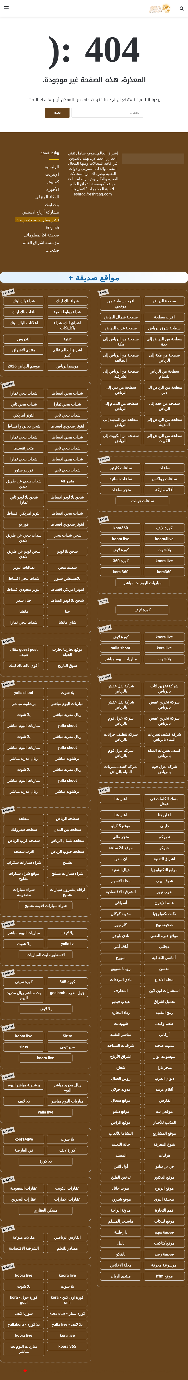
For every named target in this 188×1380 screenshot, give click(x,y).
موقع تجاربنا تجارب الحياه (67, 652)
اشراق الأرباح (120, 1056)
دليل (120, 1243)
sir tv (23, 1047)
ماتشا (23, 611)
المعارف (121, 990)
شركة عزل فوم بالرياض (120, 721)
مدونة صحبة (164, 1045)
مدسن (164, 968)
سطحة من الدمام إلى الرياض (121, 406)
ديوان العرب (164, 1078)
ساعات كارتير (121, 468)
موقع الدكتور (164, 1177)
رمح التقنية (164, 1012)
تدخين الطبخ (120, 1177)
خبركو (164, 848)
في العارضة (23, 1150)
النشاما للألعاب (121, 1133)
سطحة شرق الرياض (164, 328)
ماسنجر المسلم (120, 1221)
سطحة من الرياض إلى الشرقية (121, 374)
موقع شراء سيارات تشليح (23, 876)
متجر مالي (120, 837)
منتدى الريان (121, 1276)
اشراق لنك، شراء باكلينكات (67, 325)
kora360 (120, 528)
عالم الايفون (164, 902)
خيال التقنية (120, 870)
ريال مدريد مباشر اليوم (67, 1088)
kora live (164, 648)
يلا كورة (45, 1161)
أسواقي (121, 902)
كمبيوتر (53, 181)
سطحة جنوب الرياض (67, 851)
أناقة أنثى (120, 946)
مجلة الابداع (164, 979)
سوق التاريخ (67, 665)
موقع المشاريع (164, 1133)
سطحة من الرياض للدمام (164, 374)
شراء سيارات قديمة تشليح (45, 905)
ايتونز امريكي (23, 415)
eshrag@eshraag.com (93, 194)
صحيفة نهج (164, 924)
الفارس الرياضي (67, 1237)
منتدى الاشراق (23, 350)
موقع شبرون (120, 1199)
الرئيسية (52, 166)
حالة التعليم (120, 1144)
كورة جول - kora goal (23, 1300)
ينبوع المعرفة (164, 1144)
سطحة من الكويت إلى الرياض (121, 438)
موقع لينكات (164, 1221)
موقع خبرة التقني (164, 935)
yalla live (45, 1112)
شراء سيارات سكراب (23, 862)
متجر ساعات (120, 490)
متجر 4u (67, 481)
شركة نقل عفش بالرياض (120, 689)
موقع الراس (120, 1122)
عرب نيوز (164, 891)
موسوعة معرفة (164, 1265)
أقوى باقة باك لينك (24, 665)
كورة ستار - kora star (67, 1313)
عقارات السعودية (24, 1188)
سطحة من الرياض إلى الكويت (164, 438)
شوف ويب (164, 881)
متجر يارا (164, 1067)
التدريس (23, 339)
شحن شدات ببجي (67, 535)
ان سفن (120, 859)
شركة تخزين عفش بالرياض (164, 705)
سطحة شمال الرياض (121, 317)
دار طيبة (121, 1232)
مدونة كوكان (121, 913)
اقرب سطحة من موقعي (120, 303)
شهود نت (121, 1023)
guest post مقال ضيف (24, 652)
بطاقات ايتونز (24, 567)
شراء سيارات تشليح (67, 873)
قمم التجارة (164, 1210)
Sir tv (67, 1036)
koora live (120, 539)
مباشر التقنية (120, 1034)
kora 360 (120, 572)
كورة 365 (67, 982)
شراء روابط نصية (67, 312)
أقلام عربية (164, 1089)
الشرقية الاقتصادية (121, 891)
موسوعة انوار (164, 1056)
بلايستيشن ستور (67, 578)
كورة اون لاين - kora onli (67, 1300)
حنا (67, 611)
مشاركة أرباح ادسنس (40, 212)
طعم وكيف (164, 1023)
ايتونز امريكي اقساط (23, 513)
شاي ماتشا (67, 622)
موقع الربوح (164, 1188)
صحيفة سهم (164, 1232)
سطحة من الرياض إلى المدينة (164, 422)
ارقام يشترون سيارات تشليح (67, 892)
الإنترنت (52, 174)
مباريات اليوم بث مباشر (142, 583)
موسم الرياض (67, 366)
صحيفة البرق (164, 1199)
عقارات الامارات (67, 1199)
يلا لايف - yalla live (67, 1324)
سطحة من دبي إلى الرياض (121, 390)
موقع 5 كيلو (120, 826)
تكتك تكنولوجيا (164, 913)
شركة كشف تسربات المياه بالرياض (164, 737)
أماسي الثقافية (164, 957)
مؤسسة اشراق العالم (41, 242)
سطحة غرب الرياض (121, 328)
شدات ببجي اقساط (67, 393)
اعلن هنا (120, 799)
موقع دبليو (120, 1111)
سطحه (23, 818)
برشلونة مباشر (24, 703)
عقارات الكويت (67, 1188)
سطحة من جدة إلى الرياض (164, 406)
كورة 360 (121, 561)
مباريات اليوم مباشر (121, 659)
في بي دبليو (164, 1166)
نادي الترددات (121, 979)
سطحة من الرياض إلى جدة (164, 342)
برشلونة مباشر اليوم (24, 1085)
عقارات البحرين (23, 1199)
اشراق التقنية (164, 859)
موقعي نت (164, 1111)
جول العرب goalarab (67, 993)
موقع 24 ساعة (120, 848)
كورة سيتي (24, 982)
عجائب (164, 946)
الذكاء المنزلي (47, 196)
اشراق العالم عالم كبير (67, 353)
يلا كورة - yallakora (24, 1324)
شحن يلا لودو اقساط (23, 426)
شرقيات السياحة (120, 1045)
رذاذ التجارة (121, 1012)
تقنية (67, 339)
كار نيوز (121, 924)
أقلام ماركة (164, 490)
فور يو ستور (23, 470)
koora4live (164, 539)
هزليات (164, 1155)
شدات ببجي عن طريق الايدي (24, 484)
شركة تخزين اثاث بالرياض (164, 689)
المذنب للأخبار (164, 1122)
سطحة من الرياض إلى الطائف (121, 358)
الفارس (164, 1100)
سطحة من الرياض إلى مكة (121, 342)
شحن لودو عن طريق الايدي (23, 554)
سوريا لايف (24, 1313)
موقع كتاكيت (164, 1243)
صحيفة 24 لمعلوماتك (41, 235)
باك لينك (52, 204)
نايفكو (120, 1254)
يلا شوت (164, 550)
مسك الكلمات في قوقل (164, 801)
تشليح (67, 862)
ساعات (164, 468)
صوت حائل (120, 1188)
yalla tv (67, 943)
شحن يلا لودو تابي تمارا (24, 500)
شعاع (120, 1067)
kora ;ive (67, 1335)
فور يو (24, 524)
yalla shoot (120, 648)
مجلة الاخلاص (121, 1265)
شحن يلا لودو (67, 551)
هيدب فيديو (121, 1001)
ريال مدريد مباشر (67, 714)
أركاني (164, 1034)
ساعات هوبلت (142, 501)
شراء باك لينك (67, 301)
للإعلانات (17, 1371)
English (52, 227)
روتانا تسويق (121, 968)
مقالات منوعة (24, 1237)
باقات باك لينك (23, 312)
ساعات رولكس (164, 479)
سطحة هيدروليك (24, 829)
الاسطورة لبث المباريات (45, 954)
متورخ (121, 957)
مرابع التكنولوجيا (164, 870)
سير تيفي (67, 1047)
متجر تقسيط (24, 448)
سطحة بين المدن (67, 829)
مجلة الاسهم (121, 881)
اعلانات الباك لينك (24, 323)
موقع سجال (120, 1100)
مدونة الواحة (121, 1210)
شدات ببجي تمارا (23, 393)
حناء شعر (23, 600)
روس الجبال (121, 1078)
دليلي (164, 826)
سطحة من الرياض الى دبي (164, 390)
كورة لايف (164, 528)
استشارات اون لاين (164, 990)
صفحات (52, 250)
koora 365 (67, 1346)
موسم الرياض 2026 (24, 366)
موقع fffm (164, 1276)
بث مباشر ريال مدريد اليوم (24, 995)
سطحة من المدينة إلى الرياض (120, 422)
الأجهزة (52, 189)
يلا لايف (67, 932)
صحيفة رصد (164, 1254)
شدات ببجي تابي (24, 404)
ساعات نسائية (120, 479)
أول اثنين (121, 1166)
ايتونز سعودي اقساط (67, 426)
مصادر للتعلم (67, 1248)
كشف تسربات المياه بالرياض (164, 753)
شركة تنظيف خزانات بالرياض (121, 737)
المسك (120, 1155)
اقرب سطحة (164, 317)
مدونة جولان (121, 1089)
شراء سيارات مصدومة (24, 892)
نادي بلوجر (120, 935)
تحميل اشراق (164, 1001)
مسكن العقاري (46, 1210)
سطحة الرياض (164, 301)
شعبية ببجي (67, 567)
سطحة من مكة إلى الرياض (164, 358)
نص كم (164, 837)
